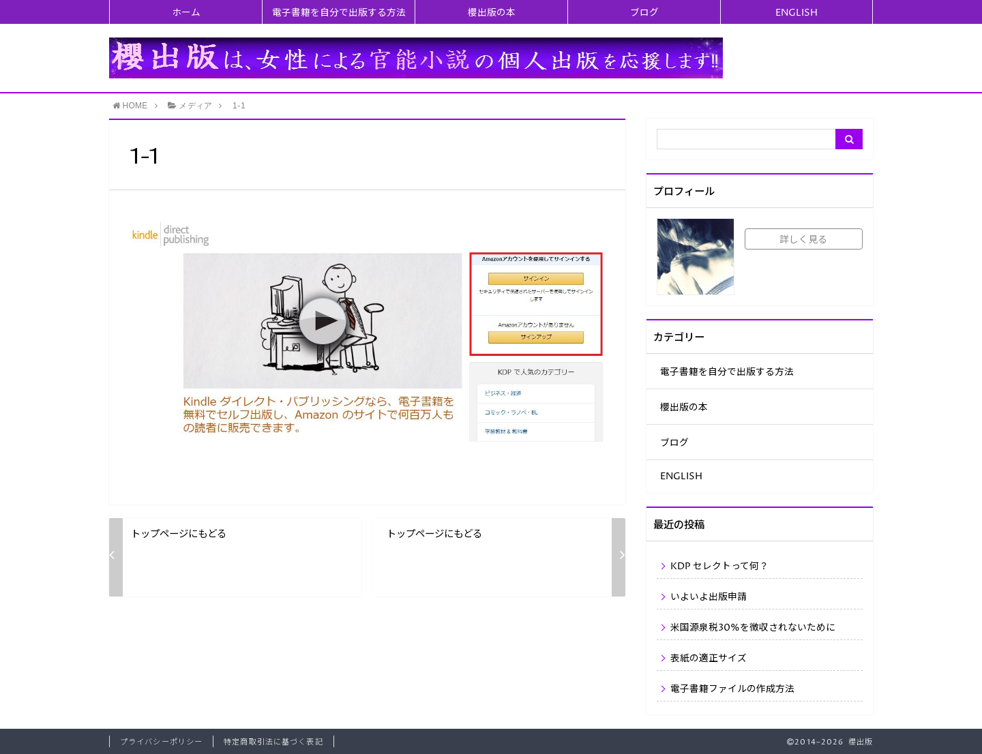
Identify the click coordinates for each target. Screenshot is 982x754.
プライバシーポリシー (161, 742)
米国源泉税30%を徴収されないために (752, 628)
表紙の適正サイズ (708, 658)
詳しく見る (803, 240)
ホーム (186, 13)
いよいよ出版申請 (708, 597)
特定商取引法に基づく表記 (273, 742)
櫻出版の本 (492, 13)
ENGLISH (796, 13)
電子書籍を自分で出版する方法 (339, 13)
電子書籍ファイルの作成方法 (732, 689)
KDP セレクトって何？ (719, 566)
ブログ (644, 13)
